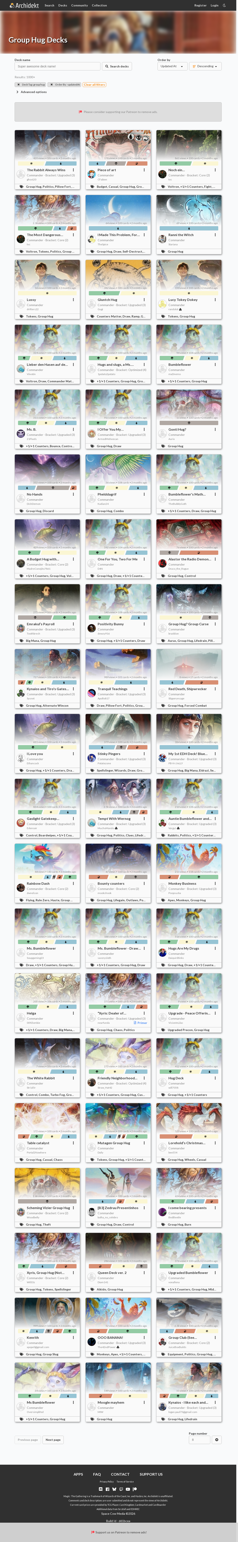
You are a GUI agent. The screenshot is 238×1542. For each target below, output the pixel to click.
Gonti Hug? (177, 429)
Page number (198, 1433)
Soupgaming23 (35, 957)
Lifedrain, (201, 640)
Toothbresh (33, 633)
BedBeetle (174, 1217)
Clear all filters (94, 84)
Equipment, (176, 1354)
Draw (117, 446)
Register (200, 5)
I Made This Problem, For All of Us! (117, 235)
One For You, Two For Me (118, 559)
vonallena (174, 1282)
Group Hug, (34, 186)
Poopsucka (174, 893)
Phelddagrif (107, 494)
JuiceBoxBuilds (177, 1347)
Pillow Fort (216, 640)
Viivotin (31, 374)
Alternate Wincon (55, 705)
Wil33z (31, 1282)
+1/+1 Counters (196, 1095)
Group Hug (175, 251)
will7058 (173, 1087)
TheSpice (103, 244)
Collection (99, 5)
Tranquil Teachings (112, 689)
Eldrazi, (204, 770)
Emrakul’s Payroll (41, 624)
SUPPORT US (151, 1474)
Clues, (130, 835)
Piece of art (107, 170)
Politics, (49, 186)
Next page (53, 1439)
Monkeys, (183, 900)
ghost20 (31, 179)
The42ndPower (108, 1347)
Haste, (56, 900)
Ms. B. (31, 429)
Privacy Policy (107, 1481)
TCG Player (113, 1505)
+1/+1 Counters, (192, 186)
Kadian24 (103, 503)
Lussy (31, 299)
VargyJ (174, 828)
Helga (31, 1013)
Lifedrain (191, 1419)
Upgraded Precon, (181, 1030)
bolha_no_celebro (108, 1217)
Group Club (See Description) (181, 1337)
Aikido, (102, 1289)
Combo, (44, 1095)
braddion (173, 633)
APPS (78, 1474)
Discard (48, 511)
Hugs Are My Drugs (183, 948)
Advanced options (31, 92)
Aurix (171, 439)
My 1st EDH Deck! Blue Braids (186, 754)
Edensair (32, 828)
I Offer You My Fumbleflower (109, 429)
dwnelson (32, 893)
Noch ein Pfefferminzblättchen (185, 170)
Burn (188, 1224)
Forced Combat (196, 705)
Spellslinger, (105, 770)
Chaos (58, 1159)
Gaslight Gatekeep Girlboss (42, 818)
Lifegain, (120, 900)
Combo (119, 511)
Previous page (28, 1439)
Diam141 (103, 1282)
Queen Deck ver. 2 (112, 1273)
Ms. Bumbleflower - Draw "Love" (118, 948)
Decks (62, 5)
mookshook (104, 893)
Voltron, (174, 186)
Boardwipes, (48, 835)
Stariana (173, 244)
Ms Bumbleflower (41, 1402)
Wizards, (121, 770)
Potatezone (104, 763)
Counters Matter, (110, 316)
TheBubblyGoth (177, 503)
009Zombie (33, 1022)
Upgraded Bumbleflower (188, 1273)
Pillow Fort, (63, 186)
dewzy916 (104, 633)
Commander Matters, (63, 381)
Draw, (118, 251)
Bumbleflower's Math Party (185, 494)
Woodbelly (33, 1217)
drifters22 (33, 309)
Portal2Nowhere (36, 1152)
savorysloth (104, 957)
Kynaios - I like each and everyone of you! (187, 1402)
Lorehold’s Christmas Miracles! (185, 1143)
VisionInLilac (175, 1022)
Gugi (100, 309)
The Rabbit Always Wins (46, 170)
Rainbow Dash (38, 883)
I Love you (35, 754)
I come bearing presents (187, 1208)
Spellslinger (63, 1289)
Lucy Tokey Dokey (183, 299)
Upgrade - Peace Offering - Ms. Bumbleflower (190, 1013)
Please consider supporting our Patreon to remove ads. (118, 112)
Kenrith (33, 1337)
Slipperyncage (176, 698)
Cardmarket (141, 1505)
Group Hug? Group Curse (188, 624)
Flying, (31, 900)
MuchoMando (108, 828)
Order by (164, 60)
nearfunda (104, 1022)
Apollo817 (103, 698)
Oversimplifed (35, 1412)
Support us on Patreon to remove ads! (119, 1532)
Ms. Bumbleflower (41, 948)
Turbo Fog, (58, 1095)
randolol (175, 309)
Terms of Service (125, 1481)
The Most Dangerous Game (44, 235)
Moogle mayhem (111, 1402)
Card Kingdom (127, 1505)
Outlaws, (132, 900)
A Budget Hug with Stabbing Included (41, 559)
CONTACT (120, 1474)
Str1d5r (31, 1087)
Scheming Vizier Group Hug (48, 1208)
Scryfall (122, 1509)
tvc (170, 179)
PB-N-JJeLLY (175, 763)
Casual (201, 1159)
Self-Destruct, (133, 251)
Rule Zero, (43, 900)
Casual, (114, 186)
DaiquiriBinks (176, 957)
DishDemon (34, 503)
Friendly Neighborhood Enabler (116, 1078)
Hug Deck (176, 1078)
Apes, (172, 900)
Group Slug (50, 1354)
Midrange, (215, 1289)
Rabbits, (174, 835)
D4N (100, 568)
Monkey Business (182, 883)
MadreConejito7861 (38, 568)
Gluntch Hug (107, 299)
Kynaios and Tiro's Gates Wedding (46, 689)
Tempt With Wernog (114, 818)
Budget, (103, 186)
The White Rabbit (41, 1078)
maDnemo (174, 374)
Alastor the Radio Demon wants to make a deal (188, 559)
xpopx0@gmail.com (38, 1347)
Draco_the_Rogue (178, 568)
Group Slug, (144, 186)
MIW (100, 1412)
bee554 (172, 1152)
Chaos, (119, 1030)
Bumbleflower (179, 364)
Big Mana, (33, 640)
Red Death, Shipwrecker (187, 689)
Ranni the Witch (181, 235)
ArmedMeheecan (108, 439)
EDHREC (135, 1509)
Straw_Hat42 (105, 1087)
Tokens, (44, 251)
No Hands (34, 494)
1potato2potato (106, 374)
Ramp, (136, 316)
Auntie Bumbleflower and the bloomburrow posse (188, 818)
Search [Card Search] (49, 5)
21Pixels (32, 439)
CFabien (102, 179)
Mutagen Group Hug (114, 1143)
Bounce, (56, 446)
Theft (47, 1224)
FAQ (97, 1474)
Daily (100, 1152)
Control (190, 576)
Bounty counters (111, 883)
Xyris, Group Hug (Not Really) (44, 1273)
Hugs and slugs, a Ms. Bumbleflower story (114, 364)
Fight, (208, 186)
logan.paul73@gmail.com (182, 1412)
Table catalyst (38, 1143)
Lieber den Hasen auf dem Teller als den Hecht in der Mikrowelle (47, 364)
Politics (144, 900)
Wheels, (191, 1159)
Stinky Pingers (109, 754)
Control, (68, 446)
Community (79, 5)
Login (214, 5)
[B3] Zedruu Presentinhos (118, 1208)
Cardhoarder (159, 1505)
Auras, (172, 640)
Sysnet (31, 698)
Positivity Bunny (111, 624)
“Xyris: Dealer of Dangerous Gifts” (111, 1013)
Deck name (22, 60)
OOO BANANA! (110, 1337)
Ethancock (33, 763)
